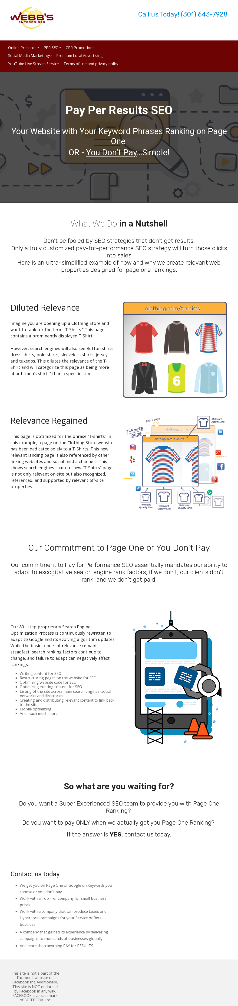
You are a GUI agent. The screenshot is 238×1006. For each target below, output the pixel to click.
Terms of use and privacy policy (90, 64)
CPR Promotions (80, 48)
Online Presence (22, 48)
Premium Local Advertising (79, 55)
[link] (21, 49)
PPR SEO (51, 48)
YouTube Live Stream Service (33, 64)
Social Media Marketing (28, 55)
